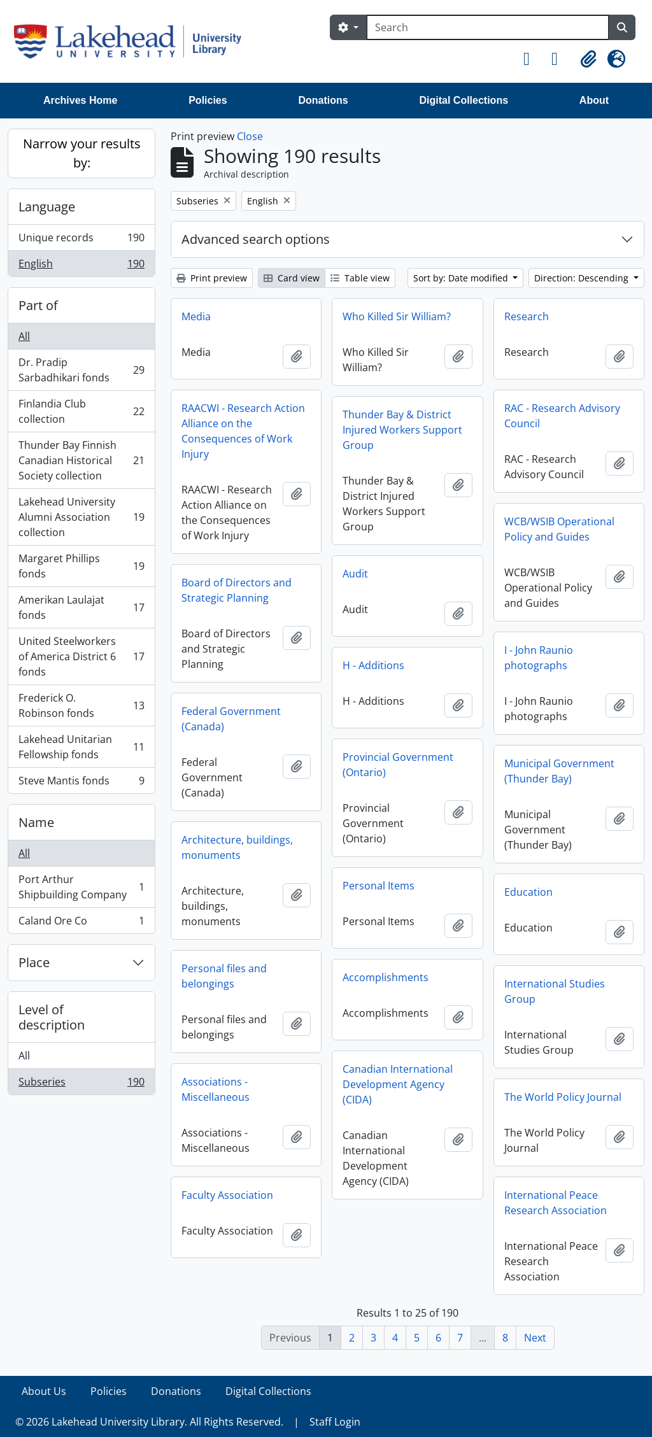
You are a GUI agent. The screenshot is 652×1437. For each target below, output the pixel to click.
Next (535, 1338)
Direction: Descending (582, 278)
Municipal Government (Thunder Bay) (559, 771)
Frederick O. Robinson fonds (81, 705)
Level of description (51, 1017)
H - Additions (373, 665)
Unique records (81, 240)
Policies (207, 100)
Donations (323, 100)
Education (528, 892)
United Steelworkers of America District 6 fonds (81, 656)
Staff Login (334, 1422)
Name (36, 822)
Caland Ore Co (81, 923)
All (24, 336)
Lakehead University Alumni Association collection (81, 517)
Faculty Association (227, 1195)
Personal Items (379, 886)
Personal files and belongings (224, 976)
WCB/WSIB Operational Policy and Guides (559, 529)
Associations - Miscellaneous (215, 1089)
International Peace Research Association (555, 1202)
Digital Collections (463, 100)
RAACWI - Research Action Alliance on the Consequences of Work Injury (243, 431)
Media (196, 316)
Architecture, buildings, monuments (237, 847)
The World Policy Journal (562, 1097)
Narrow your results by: (82, 153)
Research (526, 316)
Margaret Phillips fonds (81, 566)
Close (250, 136)
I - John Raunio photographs (538, 657)
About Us (44, 1391)
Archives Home (80, 100)
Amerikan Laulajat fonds (81, 607)
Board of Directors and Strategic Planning (236, 590)
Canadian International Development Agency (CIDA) (398, 1084)
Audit (355, 574)
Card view (292, 278)
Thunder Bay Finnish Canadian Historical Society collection (81, 460)
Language (46, 206)
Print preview (211, 278)
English (81, 266)
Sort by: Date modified (462, 278)
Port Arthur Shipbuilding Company (81, 887)
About (594, 100)
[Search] (487, 27)
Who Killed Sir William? (397, 316)
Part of (38, 305)
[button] (532, 59)
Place (34, 962)
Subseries (81, 1084)
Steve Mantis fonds (81, 783)
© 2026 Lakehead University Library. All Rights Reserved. (149, 1422)
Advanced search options (255, 239)
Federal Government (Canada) (231, 718)
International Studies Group (554, 991)
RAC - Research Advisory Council (562, 415)
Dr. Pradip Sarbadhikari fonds (81, 370)
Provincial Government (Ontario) (398, 764)
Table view (360, 278)
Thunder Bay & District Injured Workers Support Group (402, 429)
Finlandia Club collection (81, 411)
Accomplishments (386, 977)
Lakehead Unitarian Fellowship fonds (81, 746)
